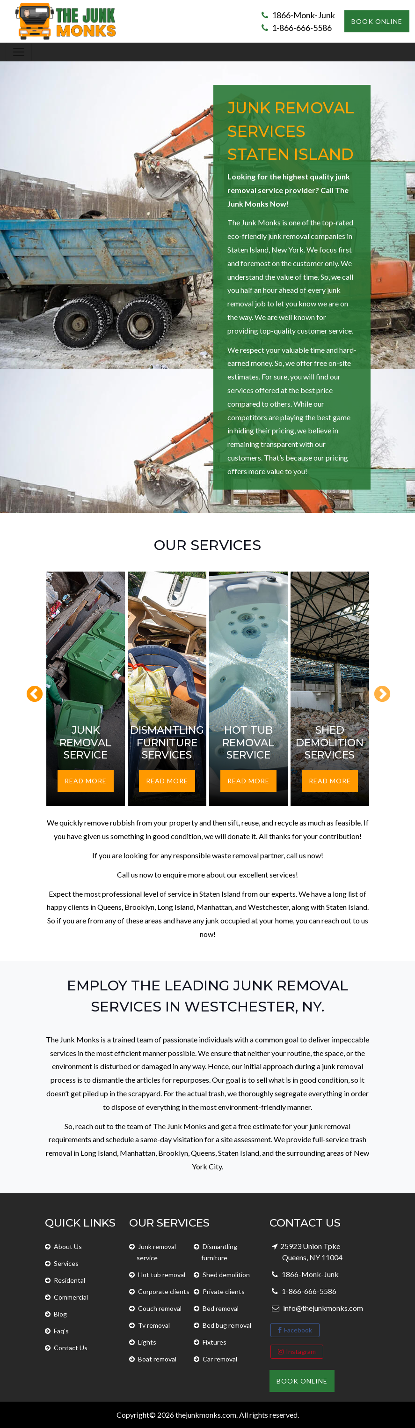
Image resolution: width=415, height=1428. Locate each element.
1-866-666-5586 (297, 27)
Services (66, 1263)
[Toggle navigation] (19, 52)
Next (377, 690)
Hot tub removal (161, 1275)
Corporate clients (163, 1291)
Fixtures (214, 1342)
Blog (60, 1314)
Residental (69, 1280)
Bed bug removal (227, 1325)
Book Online (376, 21)
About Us (68, 1246)
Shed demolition (226, 1275)
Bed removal (221, 1308)
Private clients (224, 1291)
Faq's (61, 1331)
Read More (86, 781)
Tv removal (154, 1325)
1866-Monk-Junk (298, 15)
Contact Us (70, 1348)
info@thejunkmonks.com (322, 1307)
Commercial (71, 1297)
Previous (30, 690)
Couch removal (160, 1308)
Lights (147, 1342)
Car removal (220, 1359)
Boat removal (157, 1359)
